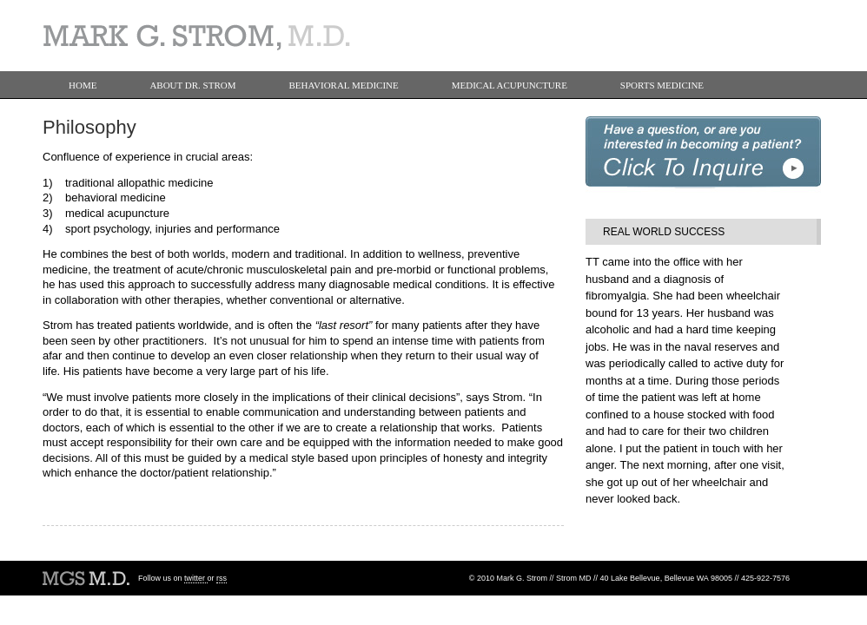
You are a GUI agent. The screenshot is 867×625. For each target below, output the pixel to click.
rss (221, 578)
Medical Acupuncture (509, 85)
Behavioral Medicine (344, 85)
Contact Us (98, 113)
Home (82, 85)
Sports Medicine (662, 85)
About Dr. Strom (192, 85)
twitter (196, 578)
